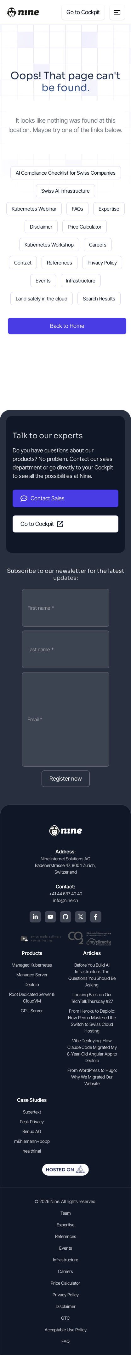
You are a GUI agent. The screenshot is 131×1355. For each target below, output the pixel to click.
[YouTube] (50, 916)
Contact (22, 262)
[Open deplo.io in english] (65, 1174)
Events (43, 280)
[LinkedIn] (35, 916)
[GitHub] (65, 916)
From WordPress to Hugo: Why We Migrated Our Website (92, 1076)
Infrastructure (80, 280)
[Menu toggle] (117, 12)
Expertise (109, 209)
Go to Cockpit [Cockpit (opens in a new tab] (83, 12)
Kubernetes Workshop (49, 244)
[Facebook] (95, 916)
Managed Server (32, 974)
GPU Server (32, 1010)
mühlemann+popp (32, 1141)
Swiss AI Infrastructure (65, 191)
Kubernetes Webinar (34, 209)
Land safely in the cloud (41, 298)
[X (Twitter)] (80, 916)
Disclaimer (41, 227)
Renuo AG (31, 1131)
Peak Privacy (32, 1121)
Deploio (32, 984)
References (59, 262)
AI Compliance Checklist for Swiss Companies (66, 173)
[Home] (22, 12)
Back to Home (67, 326)
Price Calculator (84, 227)
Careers (97, 244)
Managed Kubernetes (32, 965)
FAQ (65, 1341)
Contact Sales (42, 498)
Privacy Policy (102, 262)
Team (65, 1213)
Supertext (32, 1111)
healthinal (32, 1151)
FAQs (77, 209)
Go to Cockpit (41, 523)
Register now (65, 778)
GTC (65, 1318)
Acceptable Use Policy (66, 1329)
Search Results (99, 298)
